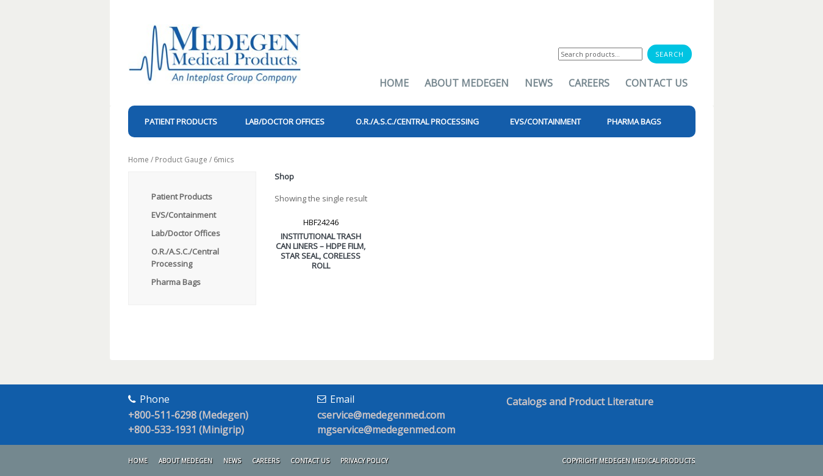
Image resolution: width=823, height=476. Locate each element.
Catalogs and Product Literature (579, 401)
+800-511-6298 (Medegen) (188, 415)
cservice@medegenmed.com (381, 415)
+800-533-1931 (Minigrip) (186, 429)
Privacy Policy (364, 460)
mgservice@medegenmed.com (386, 429)
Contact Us (656, 83)
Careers (589, 83)
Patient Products (181, 196)
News (539, 83)
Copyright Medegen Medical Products (628, 460)
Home (394, 83)
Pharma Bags (176, 281)
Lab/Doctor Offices (185, 233)
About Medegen (467, 83)
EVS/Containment (183, 214)
